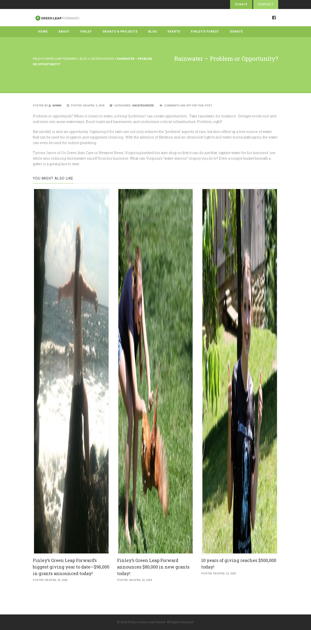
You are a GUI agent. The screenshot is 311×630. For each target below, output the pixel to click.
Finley (86, 31)
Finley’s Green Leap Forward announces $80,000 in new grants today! (153, 566)
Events (174, 31)
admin (55, 105)
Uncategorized (143, 105)
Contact (265, 4)
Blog (152, 31)
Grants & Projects (120, 31)
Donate (241, 4)
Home (43, 31)
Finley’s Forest (205, 31)
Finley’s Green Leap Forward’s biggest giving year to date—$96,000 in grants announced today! (71, 566)
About (63, 31)
